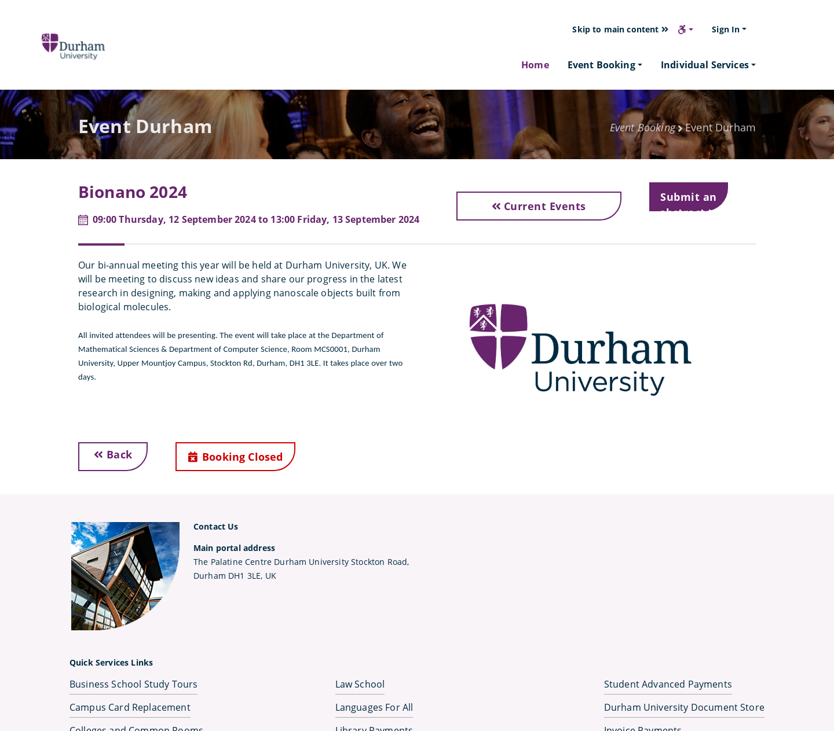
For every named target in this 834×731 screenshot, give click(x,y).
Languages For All (374, 707)
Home (535, 64)
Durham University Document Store (684, 707)
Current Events (539, 206)
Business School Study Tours (133, 684)
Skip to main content (620, 29)
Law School (360, 684)
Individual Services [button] (705, 64)
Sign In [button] (726, 29)
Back (113, 454)
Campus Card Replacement (130, 707)
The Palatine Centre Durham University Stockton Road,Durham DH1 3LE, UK (301, 561)
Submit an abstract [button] (689, 200)
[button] (685, 29)
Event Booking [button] (601, 64)
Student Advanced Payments (668, 684)
